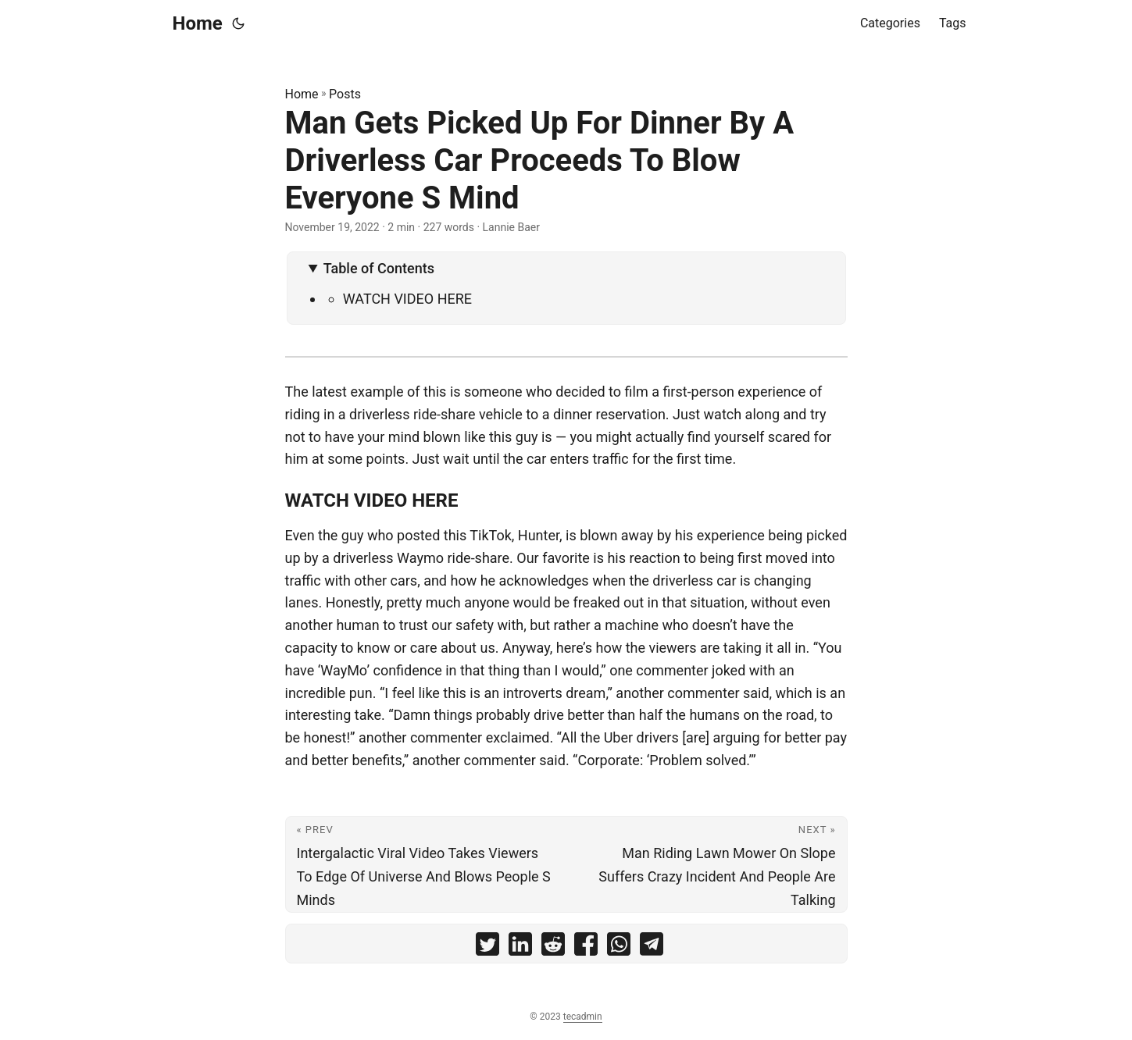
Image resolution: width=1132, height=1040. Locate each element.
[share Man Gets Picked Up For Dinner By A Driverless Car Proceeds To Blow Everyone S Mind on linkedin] (520, 947)
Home (198, 23)
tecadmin (582, 1016)
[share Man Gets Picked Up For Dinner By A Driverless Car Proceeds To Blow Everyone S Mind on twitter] (487, 947)
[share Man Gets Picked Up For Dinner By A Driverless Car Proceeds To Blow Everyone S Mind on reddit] (553, 947)
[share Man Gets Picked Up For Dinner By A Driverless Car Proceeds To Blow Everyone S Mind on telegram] (651, 947)
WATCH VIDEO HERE (407, 298)
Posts (345, 94)
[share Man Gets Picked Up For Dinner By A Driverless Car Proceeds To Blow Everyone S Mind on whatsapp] (618, 947)
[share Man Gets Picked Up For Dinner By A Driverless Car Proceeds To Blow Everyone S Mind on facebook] (586, 947)
